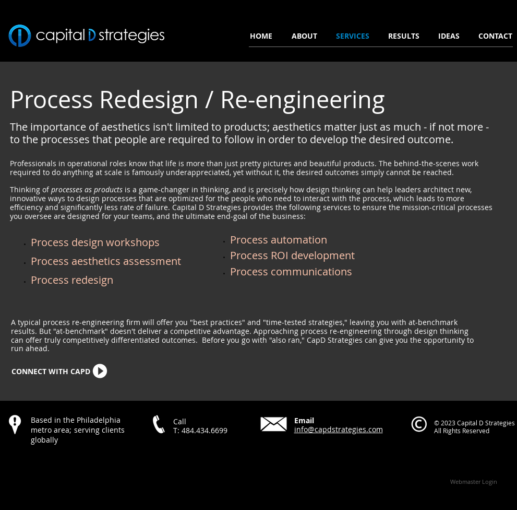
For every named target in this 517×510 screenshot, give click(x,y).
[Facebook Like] (71, 461)
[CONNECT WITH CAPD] (51, 371)
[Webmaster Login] (474, 481)
